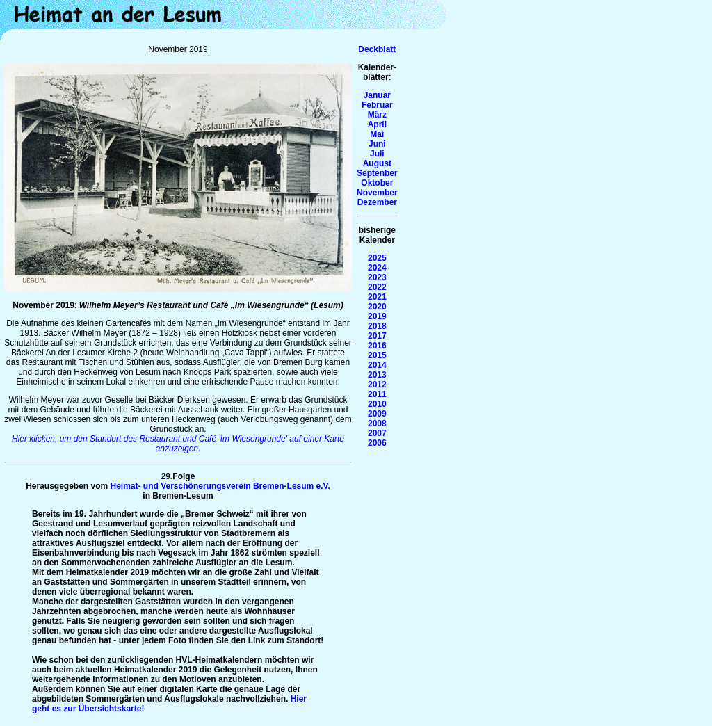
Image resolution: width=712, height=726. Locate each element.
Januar (377, 95)
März (377, 115)
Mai (377, 134)
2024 (377, 268)
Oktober (377, 183)
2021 (377, 297)
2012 (377, 384)
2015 (377, 355)
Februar (377, 105)
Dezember (377, 202)
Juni (377, 144)
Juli (377, 154)
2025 (377, 258)
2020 (377, 307)
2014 (377, 365)
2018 (377, 326)
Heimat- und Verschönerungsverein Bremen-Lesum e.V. (220, 486)
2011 (377, 394)
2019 (377, 316)
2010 (377, 404)
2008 (377, 423)
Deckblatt (377, 49)
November (377, 192)
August (377, 163)
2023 (377, 277)
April (377, 124)
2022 (377, 287)
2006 (377, 443)
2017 (377, 336)
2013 (377, 375)
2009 (377, 414)
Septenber (377, 173)
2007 (377, 433)
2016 (377, 345)
